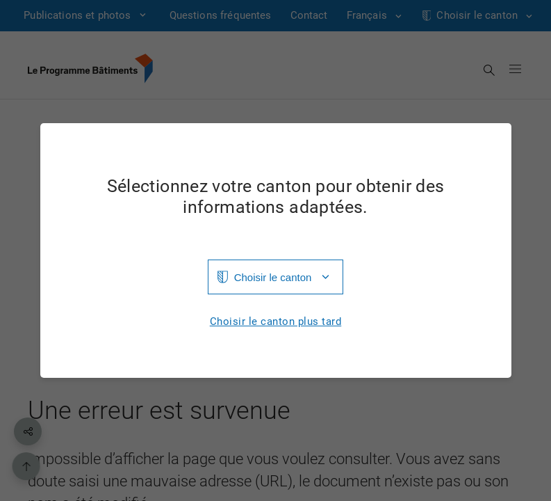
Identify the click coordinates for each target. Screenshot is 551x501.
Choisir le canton (273, 277)
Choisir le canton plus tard (276, 322)
